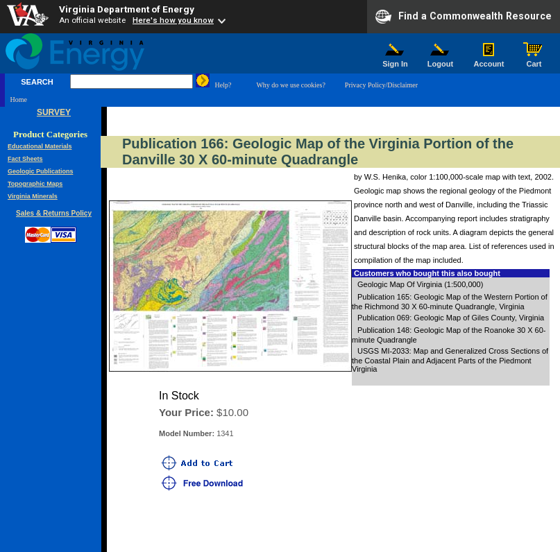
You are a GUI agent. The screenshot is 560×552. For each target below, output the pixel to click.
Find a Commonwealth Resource (463, 17)
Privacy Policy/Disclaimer (381, 85)
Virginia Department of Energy (126, 9)
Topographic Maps (35, 183)
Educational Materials (40, 146)
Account (489, 60)
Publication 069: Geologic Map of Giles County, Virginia (450, 317)
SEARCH (37, 82)
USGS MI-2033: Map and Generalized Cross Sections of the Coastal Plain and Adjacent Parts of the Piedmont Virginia (450, 360)
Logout (440, 60)
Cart (534, 60)
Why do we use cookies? (290, 85)
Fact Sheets (25, 158)
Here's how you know (173, 20)
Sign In (395, 60)
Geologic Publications (41, 171)
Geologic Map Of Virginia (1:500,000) (420, 284)
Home (18, 99)
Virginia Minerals (33, 196)
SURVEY (54, 112)
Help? (223, 85)
